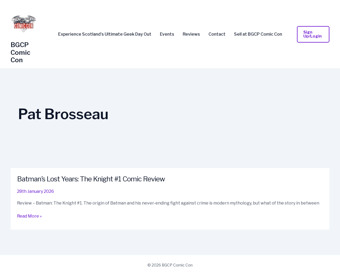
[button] (313, 34)
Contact (217, 34)
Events (167, 34)
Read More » (29, 216)
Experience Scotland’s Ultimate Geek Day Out (104, 34)
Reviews (191, 34)
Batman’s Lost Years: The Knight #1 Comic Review (91, 179)
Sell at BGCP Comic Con (258, 34)
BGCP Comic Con (20, 52)
